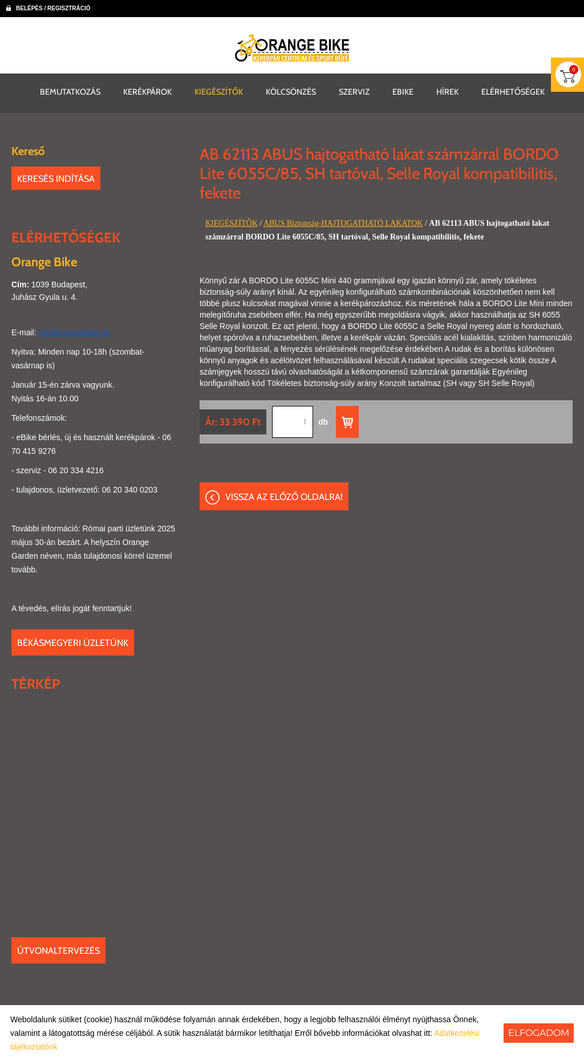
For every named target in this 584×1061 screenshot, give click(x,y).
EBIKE (402, 91)
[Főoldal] (292, 48)
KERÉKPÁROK (147, 91)
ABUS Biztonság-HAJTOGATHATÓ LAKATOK (343, 222)
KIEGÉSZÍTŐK (218, 91)
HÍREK (447, 91)
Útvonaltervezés (58, 950)
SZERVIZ (354, 91)
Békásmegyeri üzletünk (72, 642)
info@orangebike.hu (74, 331)
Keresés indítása (56, 178)
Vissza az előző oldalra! (284, 496)
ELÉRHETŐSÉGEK (513, 91)
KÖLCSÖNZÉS (291, 91)
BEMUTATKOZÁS (70, 91)
